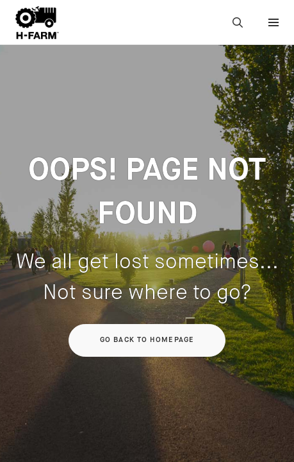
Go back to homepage (147, 340)
